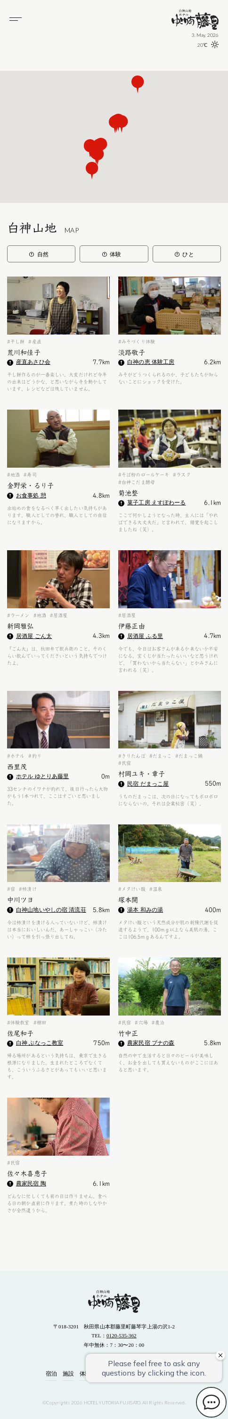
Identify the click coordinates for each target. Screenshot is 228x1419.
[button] (92, 171)
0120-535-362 (121, 1335)
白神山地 (43, 228)
